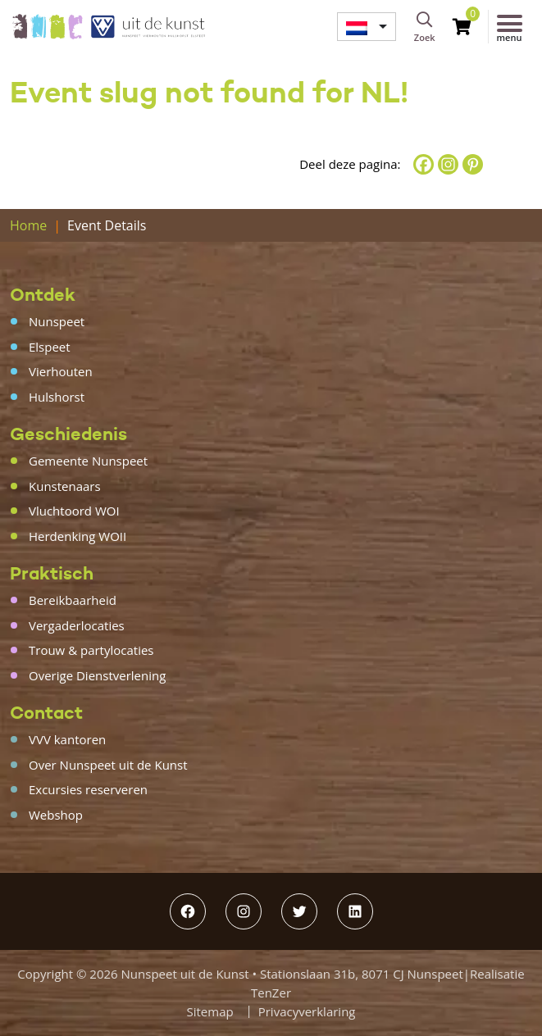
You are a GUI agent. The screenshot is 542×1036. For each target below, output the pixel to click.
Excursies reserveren (88, 789)
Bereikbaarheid (72, 600)
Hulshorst (56, 396)
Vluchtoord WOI (74, 510)
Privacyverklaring (307, 1011)
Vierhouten (61, 371)
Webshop (56, 815)
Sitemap (210, 1011)
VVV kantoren (67, 739)
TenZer (271, 992)
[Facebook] (423, 164)
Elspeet (50, 347)
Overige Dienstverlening (97, 675)
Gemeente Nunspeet (88, 460)
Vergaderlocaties (77, 625)
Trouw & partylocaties (91, 650)
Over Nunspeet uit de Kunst (108, 765)
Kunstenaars (65, 486)
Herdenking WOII (77, 536)
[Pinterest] (472, 164)
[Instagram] (448, 164)
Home (28, 225)
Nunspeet (56, 321)
